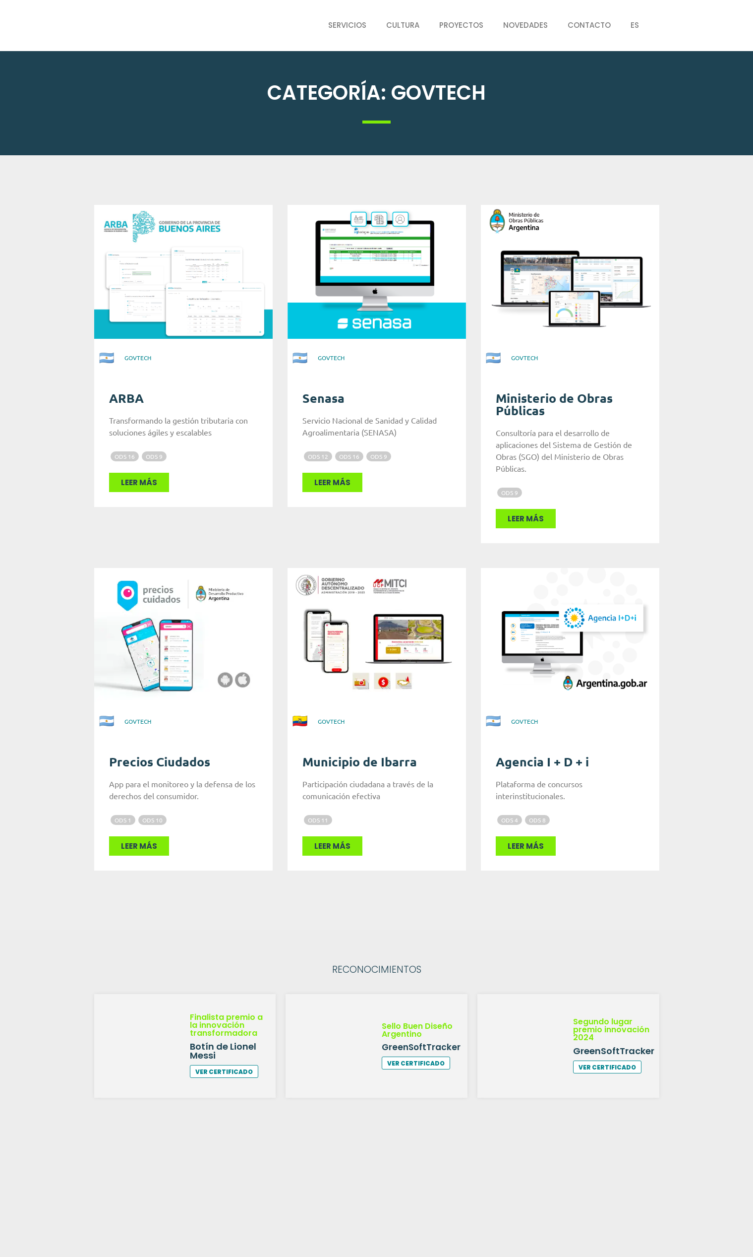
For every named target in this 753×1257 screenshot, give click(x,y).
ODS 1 (123, 820)
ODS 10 (152, 820)
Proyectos (461, 25)
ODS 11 (318, 820)
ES (635, 25)
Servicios (347, 25)
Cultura (402, 25)
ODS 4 (509, 820)
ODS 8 (537, 820)
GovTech (137, 358)
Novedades (525, 25)
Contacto (589, 25)
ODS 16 (125, 456)
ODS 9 (154, 456)
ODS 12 (318, 456)
